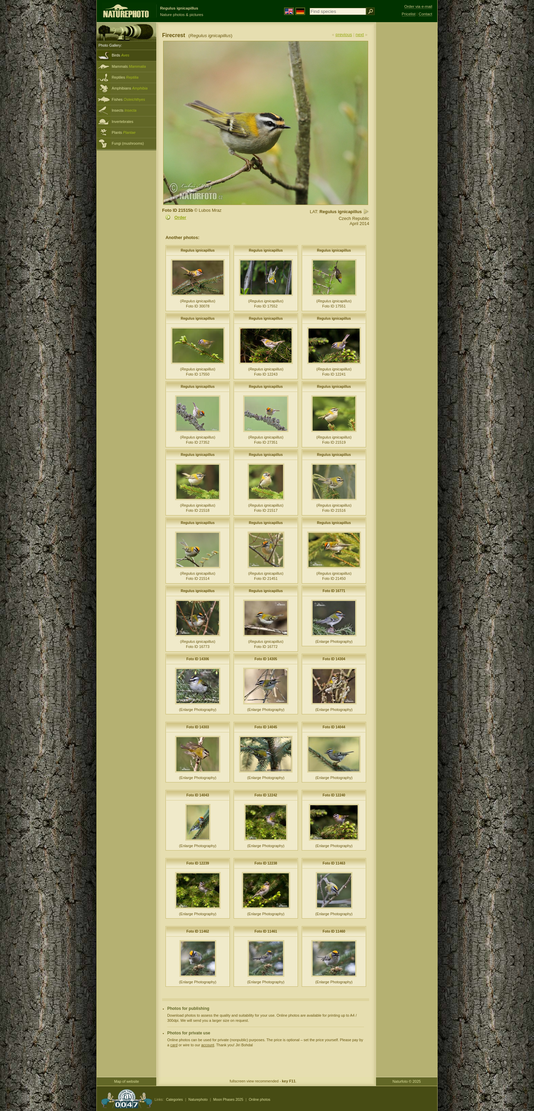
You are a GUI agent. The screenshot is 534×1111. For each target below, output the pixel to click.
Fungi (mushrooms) (128, 143)
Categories (174, 1099)
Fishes (128, 99)
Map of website (126, 1081)
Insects (124, 110)
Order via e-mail (418, 6)
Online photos (259, 1099)
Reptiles (125, 77)
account (207, 1045)
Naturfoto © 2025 (407, 1081)
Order (180, 217)
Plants (124, 132)
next (360, 34)
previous (343, 34)
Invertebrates (122, 122)
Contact (425, 14)
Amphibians (129, 88)
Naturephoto (197, 1099)
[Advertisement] (406, 131)
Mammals (129, 66)
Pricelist (408, 14)
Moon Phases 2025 (228, 1099)
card (173, 1045)
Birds (120, 55)
